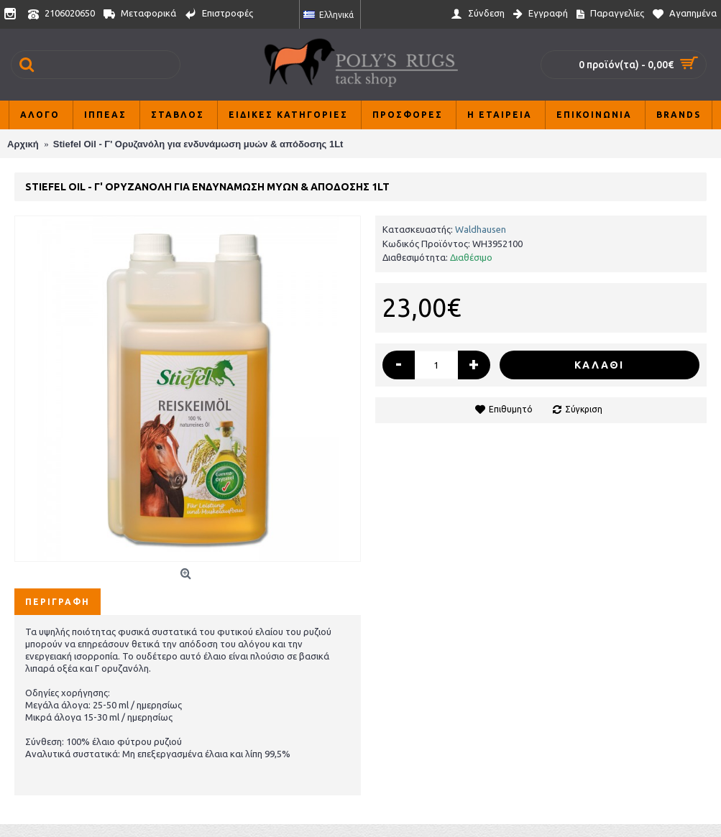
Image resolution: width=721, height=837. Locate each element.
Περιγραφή (57, 601)
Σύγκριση (583, 409)
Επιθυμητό (511, 409)
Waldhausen (480, 229)
